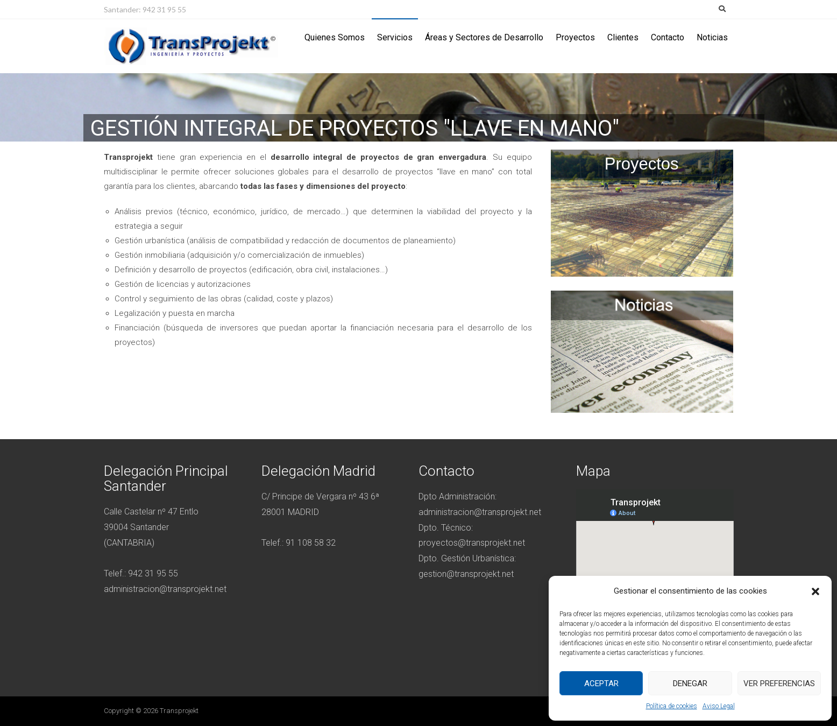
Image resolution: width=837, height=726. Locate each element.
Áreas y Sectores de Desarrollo (484, 37)
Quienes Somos (334, 37)
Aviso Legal (719, 706)
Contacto (667, 37)
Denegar (690, 683)
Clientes (623, 37)
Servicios (395, 37)
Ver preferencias (779, 683)
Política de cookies (671, 706)
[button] (815, 591)
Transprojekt (179, 711)
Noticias (712, 37)
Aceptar (601, 683)
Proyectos (575, 37)
